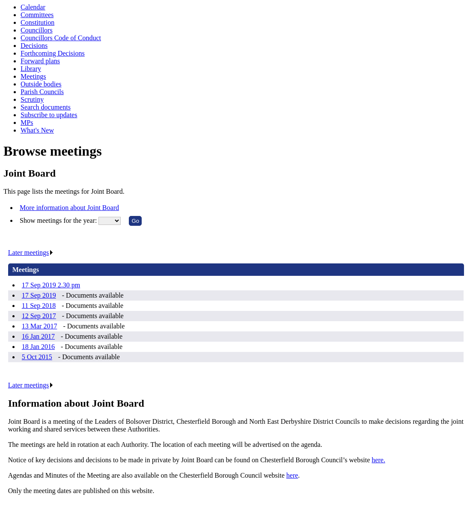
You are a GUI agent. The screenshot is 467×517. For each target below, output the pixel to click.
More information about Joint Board (69, 207)
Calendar (33, 7)
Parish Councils (42, 91)
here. (378, 460)
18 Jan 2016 (38, 346)
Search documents (46, 107)
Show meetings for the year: (59, 220)
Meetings (33, 76)
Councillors (37, 30)
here (292, 475)
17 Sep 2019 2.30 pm (51, 285)
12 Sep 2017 (39, 315)
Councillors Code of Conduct (61, 37)
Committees (37, 14)
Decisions (34, 45)
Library (31, 68)
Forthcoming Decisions (53, 53)
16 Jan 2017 (38, 336)
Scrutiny (32, 99)
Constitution (37, 22)
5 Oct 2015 (37, 356)
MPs (27, 122)
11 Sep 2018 (39, 305)
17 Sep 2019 (39, 295)
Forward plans (40, 61)
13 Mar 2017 (39, 326)
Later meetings (31, 252)
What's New (37, 130)
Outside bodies (41, 84)
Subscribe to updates (49, 114)
